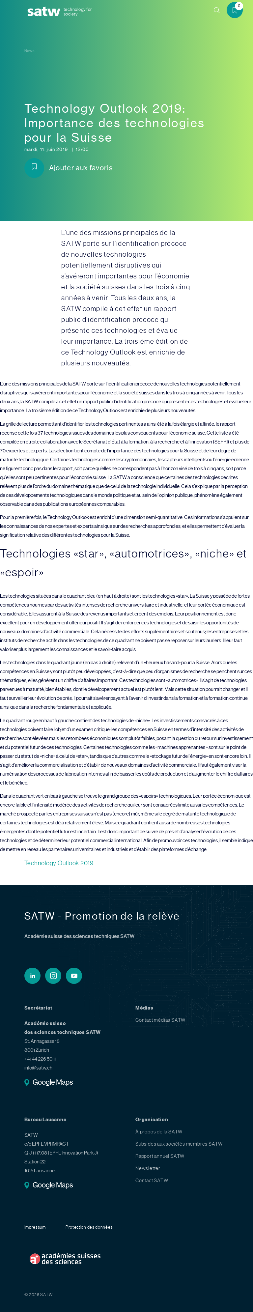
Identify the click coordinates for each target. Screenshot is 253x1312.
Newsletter (147, 1168)
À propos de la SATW (159, 1132)
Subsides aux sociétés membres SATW (179, 1144)
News (29, 50)
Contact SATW (151, 1181)
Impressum (35, 1227)
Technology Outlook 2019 (59, 863)
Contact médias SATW (160, 1020)
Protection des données (89, 1227)
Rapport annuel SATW (159, 1156)
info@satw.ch (38, 1068)
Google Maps (53, 1082)
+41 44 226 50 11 (40, 1059)
